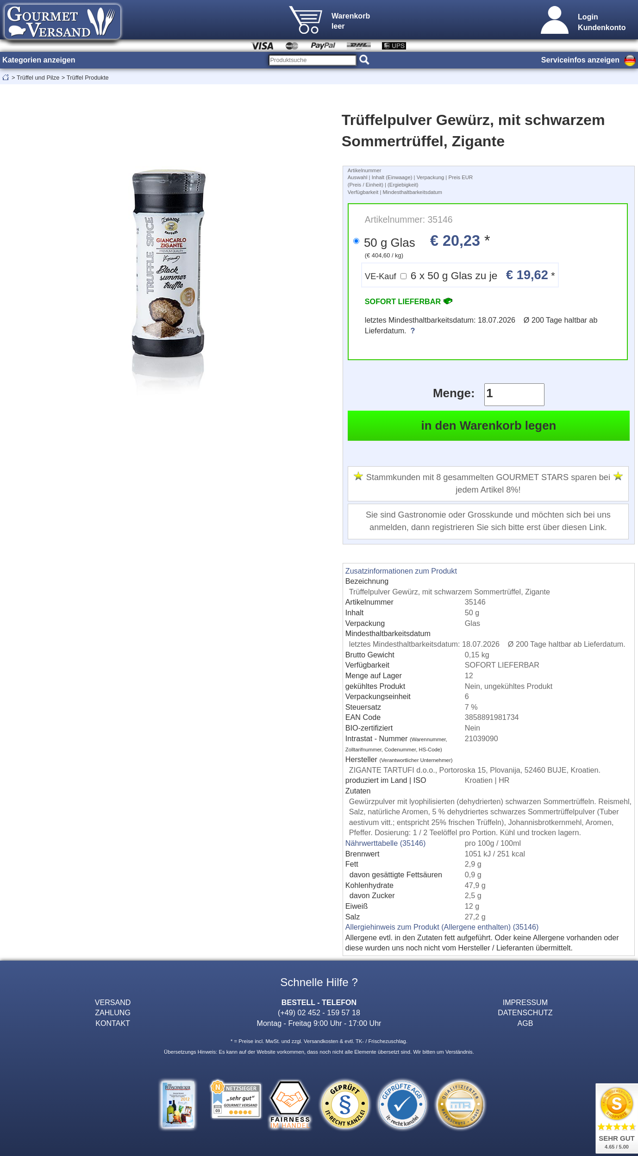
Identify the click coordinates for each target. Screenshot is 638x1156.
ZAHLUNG (113, 1012)
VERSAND (113, 1002)
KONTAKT (112, 1023)
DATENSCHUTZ (525, 1012)
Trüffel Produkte (88, 77)
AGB (525, 1023)
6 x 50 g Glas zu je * (460, 275)
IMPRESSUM (525, 1002)
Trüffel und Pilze (38, 77)
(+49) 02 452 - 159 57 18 (319, 1012)
